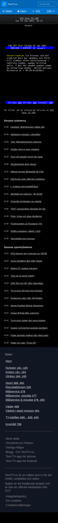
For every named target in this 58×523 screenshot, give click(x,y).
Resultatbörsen (18, 387)
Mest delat (12, 438)
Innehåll (13, 424)
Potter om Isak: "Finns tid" (23, 343)
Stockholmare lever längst (23, 164)
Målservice (15, 391)
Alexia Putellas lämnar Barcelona (27, 305)
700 (51, 102)
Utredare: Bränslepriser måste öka (27, 127)
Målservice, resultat (21, 395)
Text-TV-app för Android (21, 461)
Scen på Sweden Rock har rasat (26, 157)
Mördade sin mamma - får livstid (26, 194)
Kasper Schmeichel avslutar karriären (29, 328)
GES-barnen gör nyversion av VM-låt (29, 253)
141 (36, 11)
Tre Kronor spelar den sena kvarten (28, 320)
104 (35, 102)
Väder (12, 406)
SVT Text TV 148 (29, 18)
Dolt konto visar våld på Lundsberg (28, 179)
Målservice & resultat (25, 399)
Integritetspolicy (16, 496)
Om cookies (13, 500)
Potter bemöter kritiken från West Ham (29, 335)
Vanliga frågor (15, 447)
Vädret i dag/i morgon (22, 410)
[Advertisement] (29, 34)
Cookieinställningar (18, 505)
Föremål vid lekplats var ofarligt (26, 201)
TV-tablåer (22, 417)
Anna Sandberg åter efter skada (26, 261)
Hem (21, 11)
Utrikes (16, 376)
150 (51, 11)
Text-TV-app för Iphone (21, 456)
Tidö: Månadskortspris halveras (26, 142)
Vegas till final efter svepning (25, 313)
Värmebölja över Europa (22, 238)
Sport (15, 383)
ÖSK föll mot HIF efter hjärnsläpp (27, 283)
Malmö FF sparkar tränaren (24, 268)
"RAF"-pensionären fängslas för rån (28, 209)
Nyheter (17, 367)
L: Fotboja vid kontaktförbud (24, 186)
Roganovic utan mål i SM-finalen (27, 298)
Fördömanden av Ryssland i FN (26, 224)
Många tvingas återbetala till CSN (27, 171)
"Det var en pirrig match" (23, 276)
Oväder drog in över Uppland (25, 149)
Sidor (7, 11)
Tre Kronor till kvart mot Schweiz (27, 290)
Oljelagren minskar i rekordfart (25, 134)
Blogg (9, 452)
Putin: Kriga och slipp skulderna (26, 216)
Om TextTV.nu (25, 452)
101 (20, 102)
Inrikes (16, 372)
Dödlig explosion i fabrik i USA (25, 231)
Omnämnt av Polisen (19, 443)
